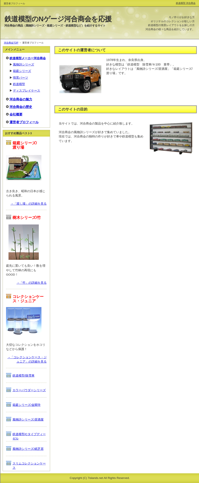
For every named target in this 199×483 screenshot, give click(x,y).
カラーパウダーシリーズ (29, 390)
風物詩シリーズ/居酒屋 (28, 419)
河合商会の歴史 (20, 107)
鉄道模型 (19, 84)
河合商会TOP (11, 42)
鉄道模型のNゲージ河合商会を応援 (58, 19)
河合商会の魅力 (20, 99)
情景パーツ (20, 77)
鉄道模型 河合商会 (186, 3)
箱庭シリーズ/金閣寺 (27, 405)
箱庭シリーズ (22, 71)
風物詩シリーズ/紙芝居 (28, 448)
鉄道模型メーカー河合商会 (27, 58)
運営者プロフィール (24, 122)
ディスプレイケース (26, 90)
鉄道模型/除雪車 (24, 375)
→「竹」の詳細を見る (31, 282)
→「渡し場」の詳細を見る (28, 203)
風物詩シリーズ (23, 64)
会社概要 (15, 114)
